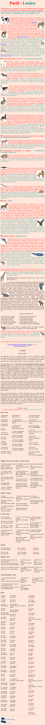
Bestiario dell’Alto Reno (20, 346)
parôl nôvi (34, 22)
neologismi (3, 44)
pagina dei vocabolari (6, 55)
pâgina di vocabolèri (22, 36)
